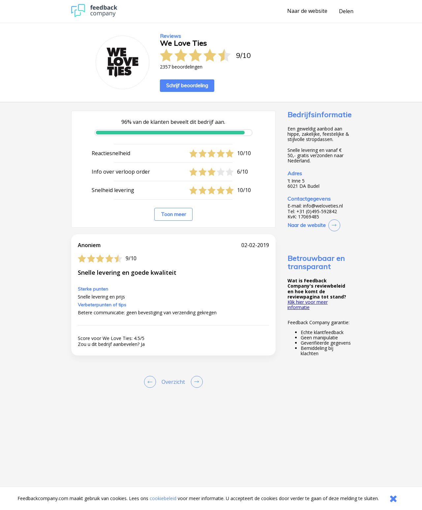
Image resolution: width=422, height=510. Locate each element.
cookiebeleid (163, 498)
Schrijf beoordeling (187, 85)
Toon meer (173, 214)
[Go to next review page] (195, 382)
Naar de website (307, 11)
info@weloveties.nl (323, 206)
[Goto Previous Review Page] (151, 382)
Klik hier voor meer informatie (307, 304)
